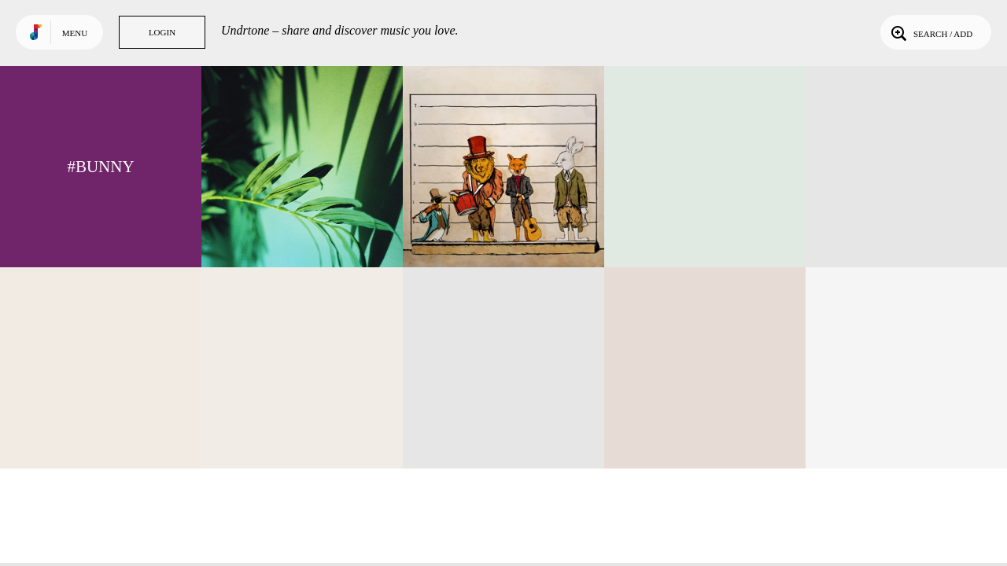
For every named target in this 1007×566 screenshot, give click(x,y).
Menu (74, 33)
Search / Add (930, 32)
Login (162, 32)
